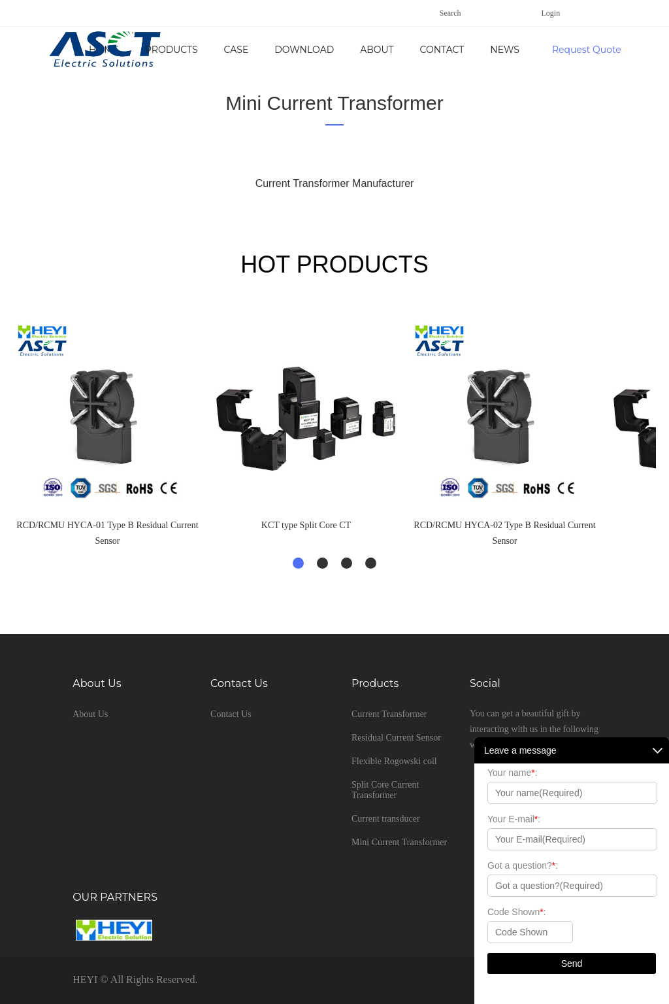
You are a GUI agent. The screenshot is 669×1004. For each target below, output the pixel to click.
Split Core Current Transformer (385, 790)
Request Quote (586, 50)
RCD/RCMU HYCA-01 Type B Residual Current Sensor (107, 533)
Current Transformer (389, 714)
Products (281, 50)
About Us (494, 50)
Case (346, 50)
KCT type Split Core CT (306, 525)
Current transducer (385, 819)
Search (450, 13)
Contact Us (231, 714)
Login (550, 13)
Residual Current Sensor (396, 738)
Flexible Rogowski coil (394, 761)
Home (214, 50)
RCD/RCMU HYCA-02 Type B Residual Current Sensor (504, 533)
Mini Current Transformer (334, 103)
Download (414, 50)
